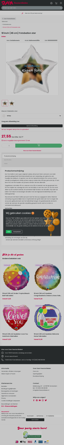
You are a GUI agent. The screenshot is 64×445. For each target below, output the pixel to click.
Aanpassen (17, 232)
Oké (8, 232)
